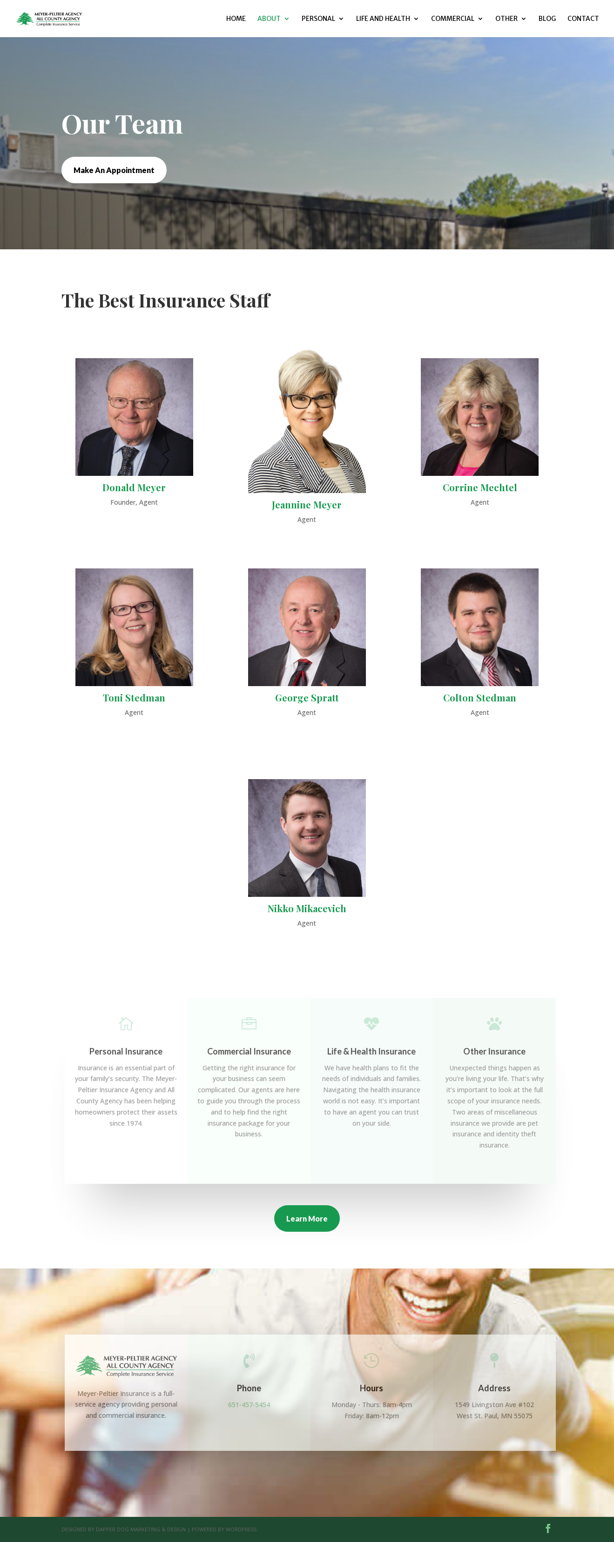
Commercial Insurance (254, 1051)
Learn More (307, 1218)
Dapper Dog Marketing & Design (141, 1529)
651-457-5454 (254, 1404)
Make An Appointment (114, 170)
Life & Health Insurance (376, 1051)
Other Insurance (499, 1051)
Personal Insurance (131, 1051)
